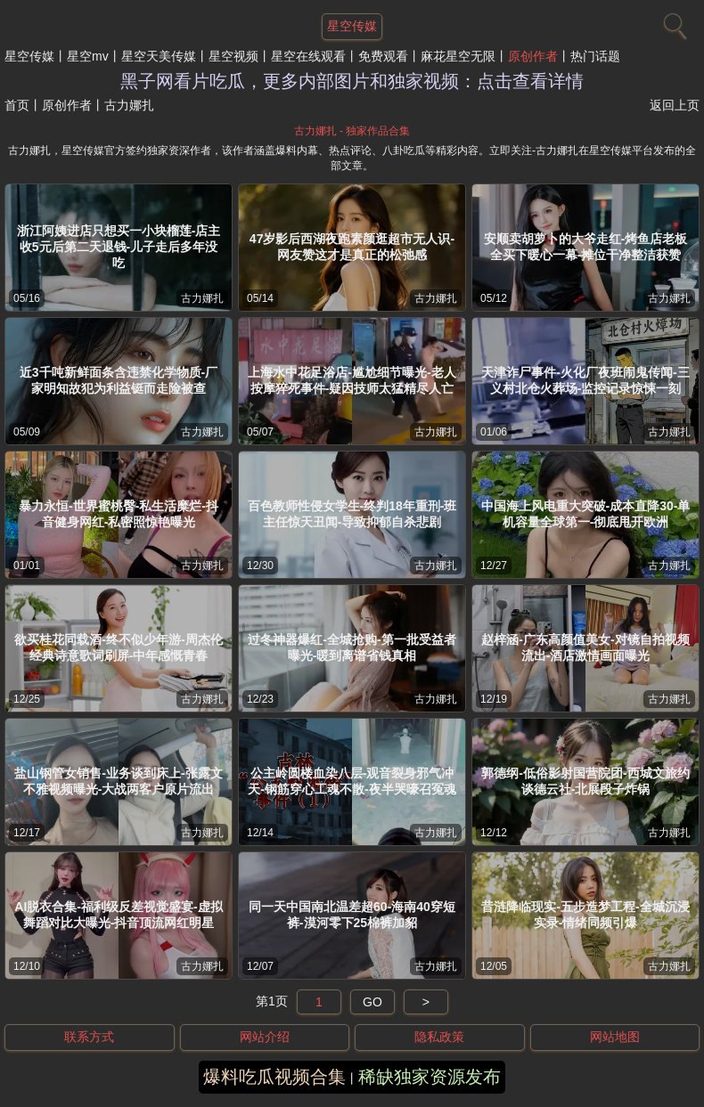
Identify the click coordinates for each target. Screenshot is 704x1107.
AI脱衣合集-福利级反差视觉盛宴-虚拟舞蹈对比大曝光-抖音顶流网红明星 (118, 914)
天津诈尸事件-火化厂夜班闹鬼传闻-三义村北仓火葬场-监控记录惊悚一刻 (585, 380)
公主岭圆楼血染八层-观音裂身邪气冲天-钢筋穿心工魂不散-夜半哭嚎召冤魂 (351, 781)
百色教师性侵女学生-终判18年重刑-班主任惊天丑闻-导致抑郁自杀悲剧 (352, 514)
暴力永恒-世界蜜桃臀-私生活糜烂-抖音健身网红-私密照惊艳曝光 (118, 514)
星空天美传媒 (158, 56)
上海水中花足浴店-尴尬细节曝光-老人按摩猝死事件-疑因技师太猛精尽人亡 (351, 380)
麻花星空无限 (458, 56)
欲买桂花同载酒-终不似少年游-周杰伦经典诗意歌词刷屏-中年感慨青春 (118, 647)
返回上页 (675, 105)
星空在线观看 (308, 56)
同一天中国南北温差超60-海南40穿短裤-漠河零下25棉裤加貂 (352, 914)
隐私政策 (439, 1037)
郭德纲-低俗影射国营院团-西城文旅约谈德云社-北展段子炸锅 (585, 781)
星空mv (88, 56)
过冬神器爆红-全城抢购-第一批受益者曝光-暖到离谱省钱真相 (351, 647)
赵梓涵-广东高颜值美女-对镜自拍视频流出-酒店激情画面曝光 (585, 647)
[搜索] (673, 22)
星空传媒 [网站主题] (352, 26)
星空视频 (233, 56)
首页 (16, 105)
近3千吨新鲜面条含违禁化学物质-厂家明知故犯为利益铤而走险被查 (118, 380)
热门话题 (595, 56)
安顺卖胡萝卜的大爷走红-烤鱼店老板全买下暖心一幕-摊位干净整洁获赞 (586, 247)
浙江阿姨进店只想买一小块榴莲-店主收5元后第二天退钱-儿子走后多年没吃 (119, 247)
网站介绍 (265, 1037)
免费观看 (383, 56)
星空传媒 (29, 56)
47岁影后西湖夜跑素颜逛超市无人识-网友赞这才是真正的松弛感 (352, 247)
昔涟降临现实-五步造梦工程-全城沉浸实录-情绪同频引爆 (585, 914)
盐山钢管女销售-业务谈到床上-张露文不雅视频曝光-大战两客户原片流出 (118, 781)
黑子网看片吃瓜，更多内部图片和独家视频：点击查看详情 (352, 81)
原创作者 (533, 56)
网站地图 (615, 1037)
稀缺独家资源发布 (429, 1077)
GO (372, 1002)
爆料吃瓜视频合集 (274, 1077)
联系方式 (89, 1037)
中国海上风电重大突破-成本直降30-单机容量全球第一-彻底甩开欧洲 (586, 514)
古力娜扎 (202, 298)
